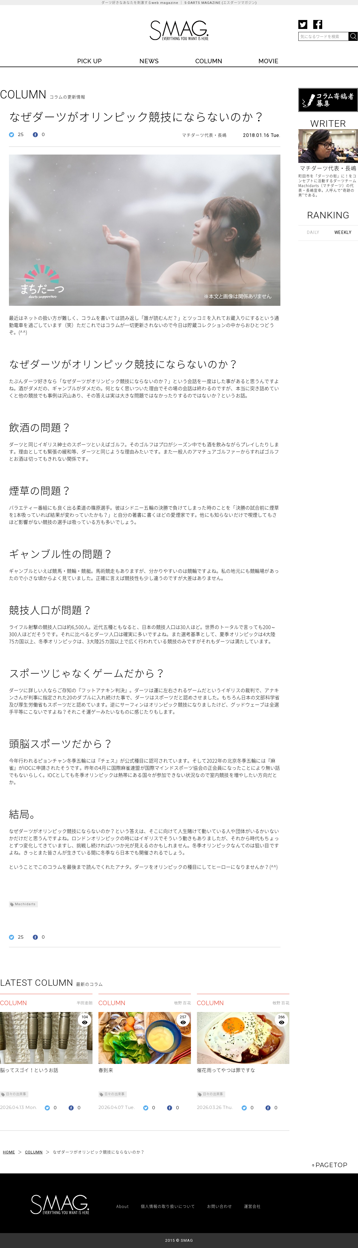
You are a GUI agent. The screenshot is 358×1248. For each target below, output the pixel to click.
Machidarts (25, 904)
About (122, 1206)
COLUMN (34, 1152)
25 (21, 134)
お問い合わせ (219, 1206)
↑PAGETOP (329, 1165)
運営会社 (252, 1206)
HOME (9, 1152)
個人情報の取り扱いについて (168, 1206)
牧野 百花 (182, 1003)
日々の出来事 (16, 1094)
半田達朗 (84, 1003)
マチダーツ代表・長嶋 (204, 135)
